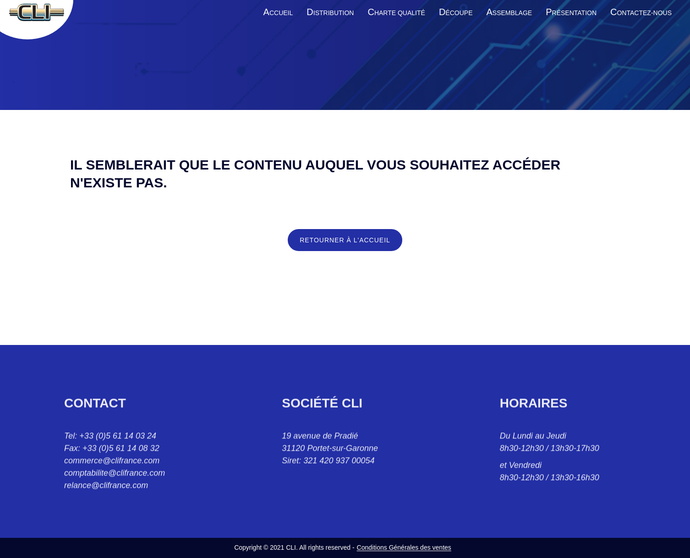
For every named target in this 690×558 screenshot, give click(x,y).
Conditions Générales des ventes (404, 547)
